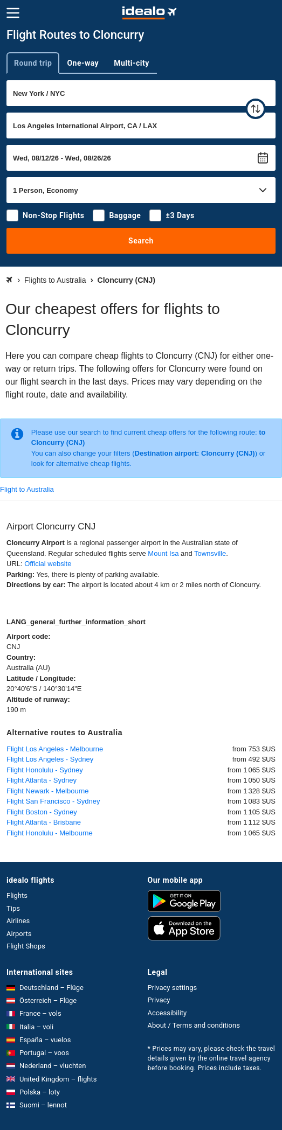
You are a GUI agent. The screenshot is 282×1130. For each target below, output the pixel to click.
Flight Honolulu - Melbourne (49, 833)
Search (141, 240)
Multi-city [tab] (131, 63)
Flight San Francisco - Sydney (53, 801)
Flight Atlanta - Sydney (41, 780)
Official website (47, 564)
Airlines (18, 921)
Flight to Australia (27, 489)
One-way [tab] (83, 63)
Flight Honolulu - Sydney (44, 770)
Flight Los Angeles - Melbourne (54, 749)
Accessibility (167, 1013)
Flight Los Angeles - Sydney (49, 759)
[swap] (255, 109)
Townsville (210, 553)
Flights (16, 895)
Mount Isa (163, 553)
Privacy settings (172, 987)
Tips (13, 908)
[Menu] (13, 13)
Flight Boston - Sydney (41, 812)
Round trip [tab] (33, 63)
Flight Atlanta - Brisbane (43, 822)
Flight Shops (25, 946)
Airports (18, 934)
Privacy (159, 1000)
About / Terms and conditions (194, 1025)
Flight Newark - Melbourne (47, 791)
